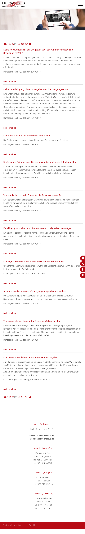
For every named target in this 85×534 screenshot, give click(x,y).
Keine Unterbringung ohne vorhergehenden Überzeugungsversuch (36, 89)
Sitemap (38, 531)
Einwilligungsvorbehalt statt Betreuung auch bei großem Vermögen (37, 228)
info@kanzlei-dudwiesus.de (41, 439)
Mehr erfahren (9, 81)
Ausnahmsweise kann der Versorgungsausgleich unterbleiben (34, 291)
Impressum (55, 531)
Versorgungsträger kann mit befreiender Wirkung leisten (32, 321)
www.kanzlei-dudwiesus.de (41, 435)
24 (7, 44)
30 (24, 44)
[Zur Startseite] (13, 6)
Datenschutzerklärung (72, 531)
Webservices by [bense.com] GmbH (19, 525)
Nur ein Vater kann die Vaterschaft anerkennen (27, 135)
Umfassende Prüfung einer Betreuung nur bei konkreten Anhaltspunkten (39, 162)
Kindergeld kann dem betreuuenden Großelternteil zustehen (33, 261)
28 (19, 44)
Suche (46, 531)
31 (27, 44)
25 (10, 44)
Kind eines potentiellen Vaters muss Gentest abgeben (30, 357)
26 (13, 44)
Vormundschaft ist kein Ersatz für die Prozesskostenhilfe (32, 195)
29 (22, 44)
